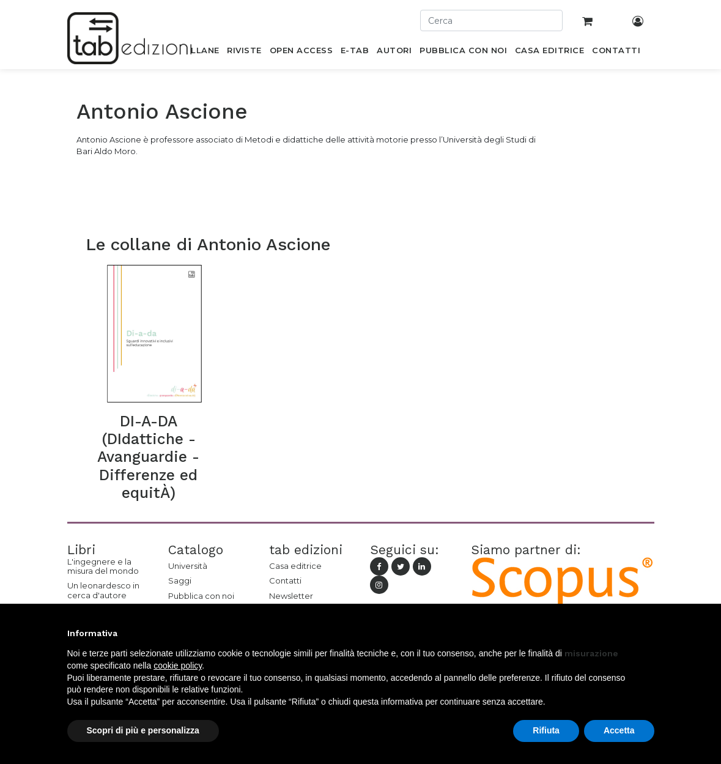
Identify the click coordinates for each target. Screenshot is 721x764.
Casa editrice (295, 566)
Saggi (179, 580)
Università (187, 566)
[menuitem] (198, 52)
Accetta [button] (619, 730)
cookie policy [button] (177, 665)
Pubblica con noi (201, 596)
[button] (648, 633)
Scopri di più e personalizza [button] (143, 730)
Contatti (285, 580)
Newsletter (291, 596)
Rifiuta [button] (546, 730)
